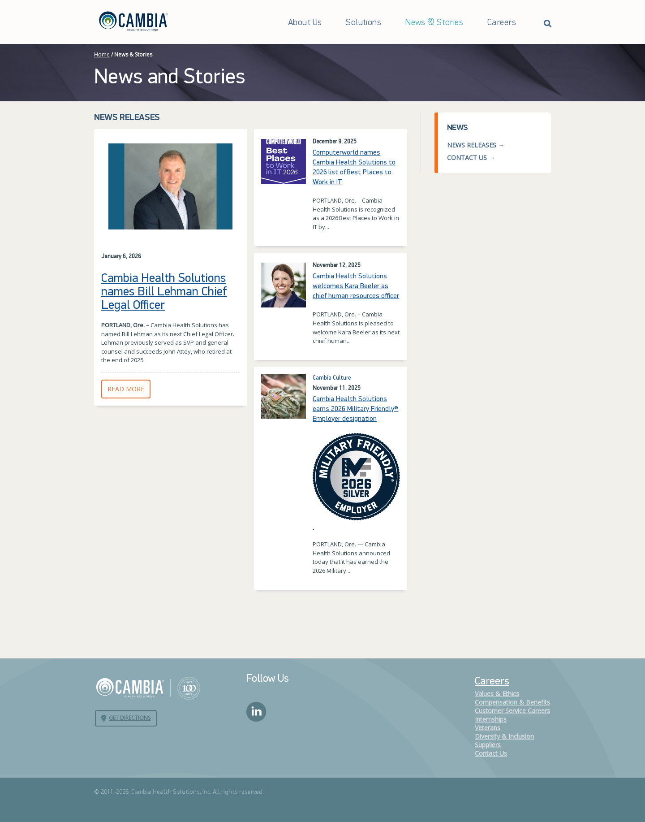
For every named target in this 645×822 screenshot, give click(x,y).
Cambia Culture (332, 378)
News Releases (471, 145)
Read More (129, 389)
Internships (491, 719)
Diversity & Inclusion (504, 736)
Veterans (487, 727)
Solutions (363, 22)
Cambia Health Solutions (148, 688)
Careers (501, 22)
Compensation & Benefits (512, 702)
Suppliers (488, 744)
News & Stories (434, 22)
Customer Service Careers (512, 710)
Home (102, 54)
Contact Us (467, 157)
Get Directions (129, 718)
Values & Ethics (497, 693)
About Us (305, 22)
